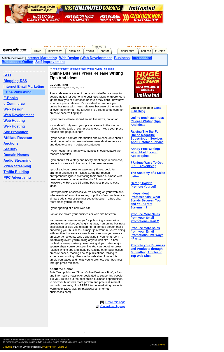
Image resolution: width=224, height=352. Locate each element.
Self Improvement (50, 62)
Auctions (11, 143)
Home (56, 69)
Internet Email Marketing (24, 86)
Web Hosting (14, 121)
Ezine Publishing (18, 92)
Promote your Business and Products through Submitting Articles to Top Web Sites (148, 250)
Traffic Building (16, 172)
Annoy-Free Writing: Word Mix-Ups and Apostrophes (145, 152)
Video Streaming (17, 166)
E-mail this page (115, 302)
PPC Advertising (17, 177)
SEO (7, 75)
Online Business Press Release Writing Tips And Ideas (147, 121)
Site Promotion (16, 132)
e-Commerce (14, 103)
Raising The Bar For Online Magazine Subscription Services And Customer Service (147, 137)
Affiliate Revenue (18, 138)
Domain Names (16, 155)
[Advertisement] (83, 33)
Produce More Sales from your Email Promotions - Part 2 (145, 217)
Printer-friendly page (112, 306)
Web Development (96, 58)
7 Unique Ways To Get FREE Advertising (147, 164)
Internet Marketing (41, 58)
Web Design (69, 58)
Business (122, 58)
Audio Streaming (18, 160)
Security (10, 149)
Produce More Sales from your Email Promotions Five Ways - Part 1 (147, 233)
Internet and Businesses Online (77, 69)
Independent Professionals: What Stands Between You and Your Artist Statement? (146, 200)
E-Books (11, 98)
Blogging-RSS (15, 81)
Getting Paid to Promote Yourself (143, 184)
